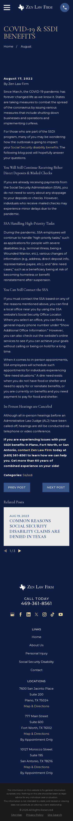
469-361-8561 (36, 603)
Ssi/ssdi (28, 475)
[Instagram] (44, 614)
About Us (36, 645)
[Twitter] (36, 614)
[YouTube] (61, 614)
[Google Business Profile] (12, 614)
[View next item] (19, 551)
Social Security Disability (36, 662)
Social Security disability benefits (34, 147)
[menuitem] (16, 814)
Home (36, 637)
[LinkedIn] (28, 614)
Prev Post (17, 487)
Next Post (56, 487)
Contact (36, 670)
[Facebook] (20, 614)
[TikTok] (52, 614)
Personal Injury (36, 653)
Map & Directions (36, 706)
